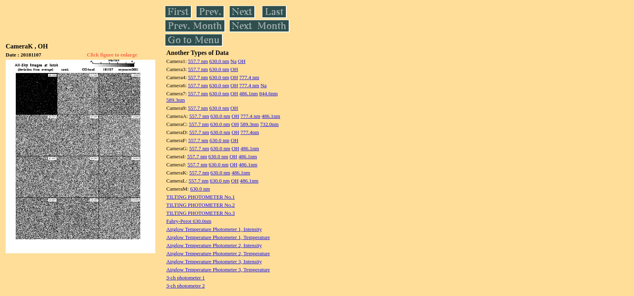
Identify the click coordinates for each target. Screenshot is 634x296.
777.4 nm (249, 77)
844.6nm (268, 93)
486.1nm (248, 93)
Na (233, 61)
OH (241, 61)
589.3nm (175, 100)
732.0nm (269, 124)
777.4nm (250, 132)
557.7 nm (198, 61)
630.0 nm (219, 61)
